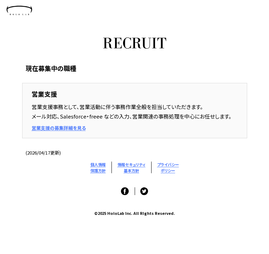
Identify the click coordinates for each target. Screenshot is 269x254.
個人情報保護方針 (98, 167)
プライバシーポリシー (168, 167)
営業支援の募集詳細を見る (59, 128)
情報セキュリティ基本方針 (131, 167)
